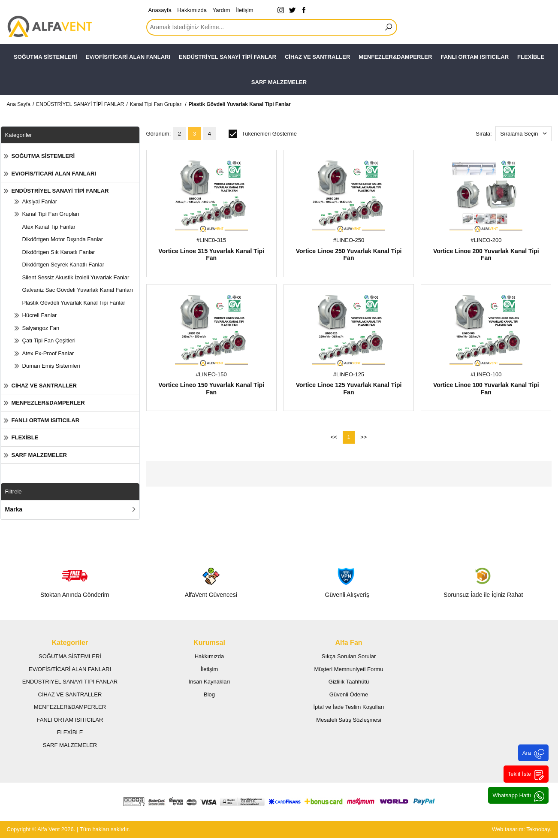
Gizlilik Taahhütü (349, 681)
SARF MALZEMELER (279, 82)
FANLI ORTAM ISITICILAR (474, 57)
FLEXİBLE (530, 57)
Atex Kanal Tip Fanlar (48, 227)
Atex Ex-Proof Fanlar (48, 353)
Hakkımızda (192, 10)
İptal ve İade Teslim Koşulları (348, 707)
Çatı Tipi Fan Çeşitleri (48, 340)
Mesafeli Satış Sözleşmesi (348, 720)
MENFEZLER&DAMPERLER (395, 57)
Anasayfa (160, 10)
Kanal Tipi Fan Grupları (156, 104)
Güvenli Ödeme (348, 694)
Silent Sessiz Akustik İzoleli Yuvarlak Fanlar (76, 277)
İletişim (244, 10)
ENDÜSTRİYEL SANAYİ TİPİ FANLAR (227, 57)
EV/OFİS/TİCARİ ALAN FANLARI (128, 57)
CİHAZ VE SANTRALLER (317, 57)
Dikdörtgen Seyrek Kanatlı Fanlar (63, 264)
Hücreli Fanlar (39, 315)
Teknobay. (538, 829)
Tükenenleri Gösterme (263, 134)
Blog (209, 694)
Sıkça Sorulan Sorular (349, 656)
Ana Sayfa (18, 104)
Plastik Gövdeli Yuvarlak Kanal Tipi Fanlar (239, 104)
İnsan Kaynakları (209, 681)
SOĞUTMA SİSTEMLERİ (45, 57)
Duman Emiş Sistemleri (51, 366)
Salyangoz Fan (41, 328)
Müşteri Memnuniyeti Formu (348, 669)
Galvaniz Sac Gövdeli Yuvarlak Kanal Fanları (77, 290)
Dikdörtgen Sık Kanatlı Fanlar (58, 252)
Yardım (221, 10)
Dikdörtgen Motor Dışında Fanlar (62, 239)
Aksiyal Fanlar (39, 201)
